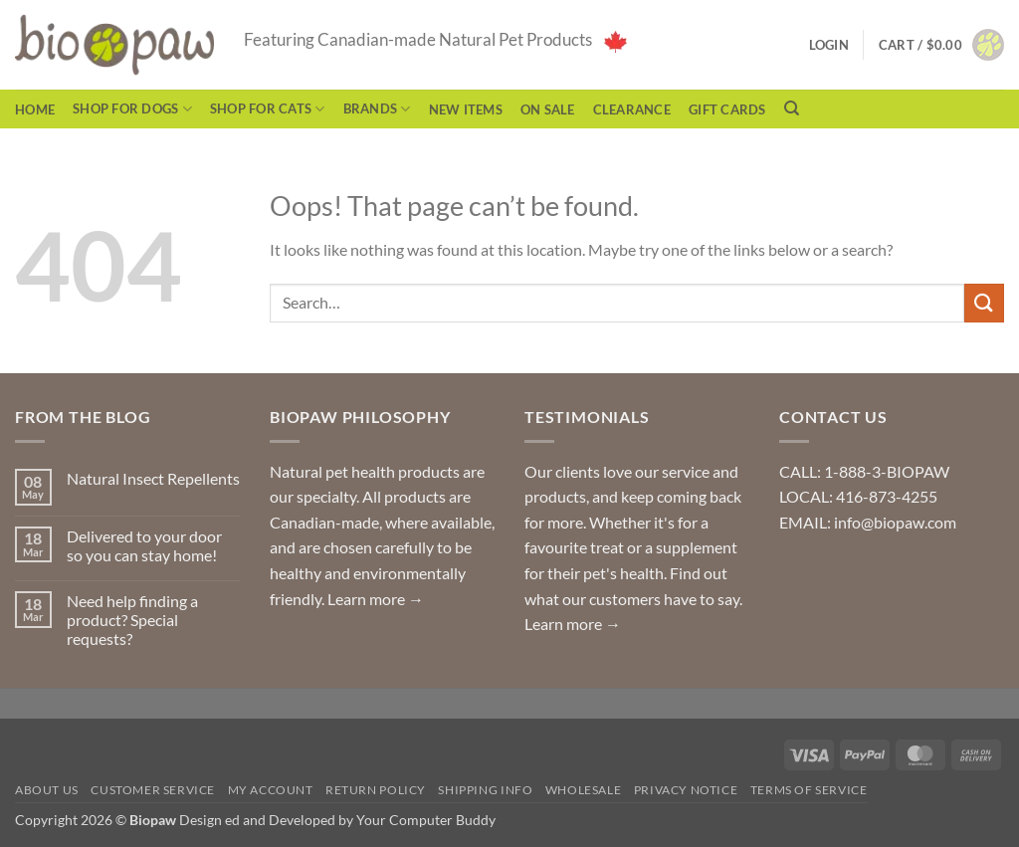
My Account (270, 789)
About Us (47, 789)
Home (35, 109)
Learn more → (375, 598)
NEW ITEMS (466, 109)
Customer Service (153, 789)
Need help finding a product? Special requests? (132, 619)
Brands (377, 109)
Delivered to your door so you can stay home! (144, 545)
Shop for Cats (267, 109)
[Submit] (984, 303)
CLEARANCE (632, 109)
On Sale (547, 109)
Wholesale (583, 789)
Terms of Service (809, 789)
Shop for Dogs (132, 109)
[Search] (791, 108)
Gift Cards (727, 109)
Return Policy (375, 789)
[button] (941, 45)
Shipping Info (485, 789)
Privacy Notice (686, 789)
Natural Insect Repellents (153, 478)
